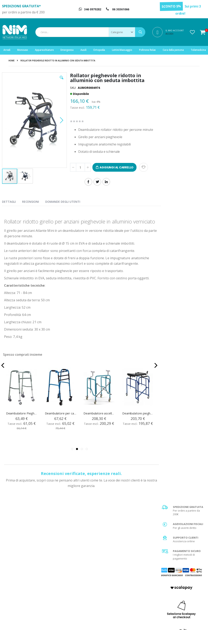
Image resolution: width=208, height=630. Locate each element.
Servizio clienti (71, 589)
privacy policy (181, 534)
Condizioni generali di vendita (184, 568)
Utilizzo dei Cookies (178, 599)
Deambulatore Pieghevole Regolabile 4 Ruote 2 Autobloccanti (22, 419)
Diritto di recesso (124, 584)
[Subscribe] (197, 526)
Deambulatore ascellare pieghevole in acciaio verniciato (99, 419)
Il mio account (70, 579)
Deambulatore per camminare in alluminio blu (61, 419)
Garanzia (120, 579)
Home (11, 60)
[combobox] (90, 32)
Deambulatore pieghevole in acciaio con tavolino (138, 419)
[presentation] (12, 201)
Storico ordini (70, 584)
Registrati (68, 574)
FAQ (116, 574)
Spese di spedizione (179, 579)
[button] (192, 32)
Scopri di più (182, 316)
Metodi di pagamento (179, 574)
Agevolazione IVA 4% (179, 584)
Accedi (169, 33)
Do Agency (191, 622)
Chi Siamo (120, 568)
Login (65, 568)
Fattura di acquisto (125, 589)
